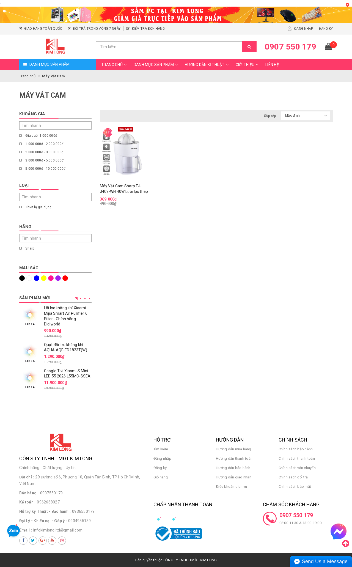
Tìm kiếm (160, 449)
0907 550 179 (296, 515)
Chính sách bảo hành (296, 449)
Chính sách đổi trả (293, 477)
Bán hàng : (29, 493)
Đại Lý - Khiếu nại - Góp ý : (43, 521)
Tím (58, 278)
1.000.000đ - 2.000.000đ (41, 144)
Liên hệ (272, 64)
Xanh (36, 278)
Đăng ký (160, 468)
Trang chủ (114, 64)
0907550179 (51, 493)
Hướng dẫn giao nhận (233, 477)
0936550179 (83, 511)
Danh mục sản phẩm (156, 64)
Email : (25, 530)
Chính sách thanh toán (297, 458)
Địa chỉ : (26, 477)
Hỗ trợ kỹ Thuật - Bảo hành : (45, 511)
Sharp (27, 248)
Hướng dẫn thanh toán (234, 458)
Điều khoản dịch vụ (231, 486)
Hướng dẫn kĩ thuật (207, 64)
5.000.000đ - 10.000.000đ (42, 169)
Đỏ (65, 278)
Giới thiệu (248, 64)
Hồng (51, 278)
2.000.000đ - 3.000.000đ (41, 152)
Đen (22, 278)
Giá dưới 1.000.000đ (38, 136)
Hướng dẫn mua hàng (233, 449)
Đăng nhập (162, 458)
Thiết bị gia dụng (35, 207)
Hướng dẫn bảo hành (233, 468)
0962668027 (48, 502)
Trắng (29, 278)
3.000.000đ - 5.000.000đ (41, 160)
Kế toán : (27, 502)
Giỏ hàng (160, 477)
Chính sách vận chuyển (297, 468)
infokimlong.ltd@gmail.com (57, 530)
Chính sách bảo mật (295, 486)
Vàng (43, 278)
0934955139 (79, 521)
